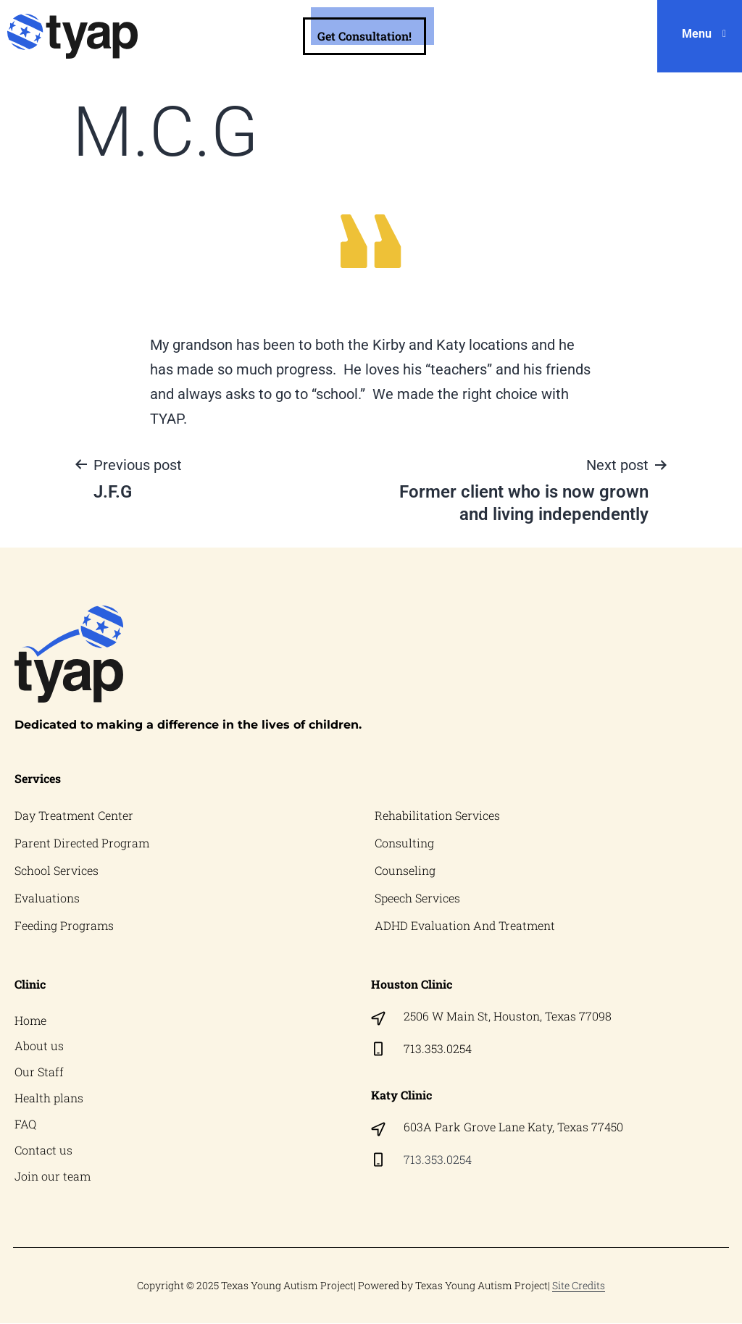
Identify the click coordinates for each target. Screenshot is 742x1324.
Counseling (405, 870)
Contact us (43, 1150)
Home (30, 1020)
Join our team (52, 1176)
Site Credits (578, 1286)
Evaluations (47, 897)
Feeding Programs (64, 925)
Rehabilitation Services (437, 815)
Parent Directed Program (81, 842)
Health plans (48, 1098)
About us (39, 1046)
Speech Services (417, 897)
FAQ (25, 1124)
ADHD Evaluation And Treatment (465, 925)
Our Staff (39, 1072)
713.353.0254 (438, 1048)
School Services (56, 870)
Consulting (404, 842)
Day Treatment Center (73, 815)
